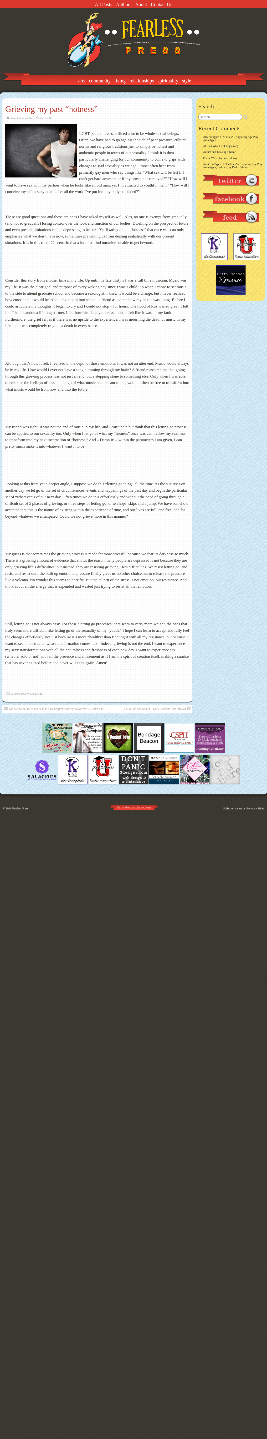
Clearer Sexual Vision (22, 693)
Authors (123, 4)
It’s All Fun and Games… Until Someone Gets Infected (157, 709)
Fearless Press (20, 808)
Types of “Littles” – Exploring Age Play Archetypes (230, 138)
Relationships (141, 80)
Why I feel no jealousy (226, 146)
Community (100, 80)
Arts (81, 80)
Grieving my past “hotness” (51, 109)
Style (186, 80)
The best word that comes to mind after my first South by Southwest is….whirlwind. (54, 709)
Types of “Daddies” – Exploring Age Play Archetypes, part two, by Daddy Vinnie (232, 165)
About (141, 4)
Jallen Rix (27, 117)
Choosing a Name (225, 152)
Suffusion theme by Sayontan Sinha (243, 808)
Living (120, 80)
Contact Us (161, 4)
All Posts (103, 4)
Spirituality (168, 80)
